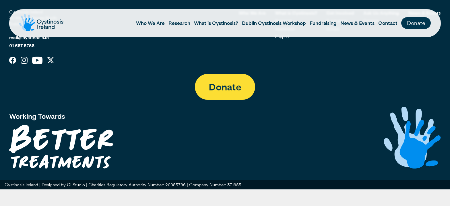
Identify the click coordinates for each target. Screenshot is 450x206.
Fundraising (323, 23)
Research (179, 23)
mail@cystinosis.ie (29, 37)
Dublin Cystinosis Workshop (274, 23)
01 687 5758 (21, 45)
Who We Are (150, 23)
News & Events (357, 23)
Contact (387, 23)
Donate (416, 22)
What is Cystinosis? (216, 23)
